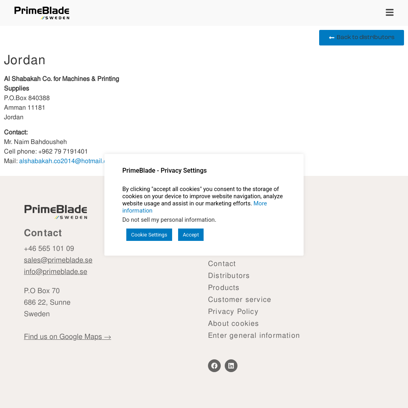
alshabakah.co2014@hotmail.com (67, 161)
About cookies (233, 323)
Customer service (239, 299)
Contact (222, 263)
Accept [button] (191, 235)
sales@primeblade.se (58, 259)
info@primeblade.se (55, 271)
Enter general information (254, 335)
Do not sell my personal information (168, 219)
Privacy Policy (233, 311)
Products (224, 287)
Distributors (229, 275)
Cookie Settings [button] (149, 235)
